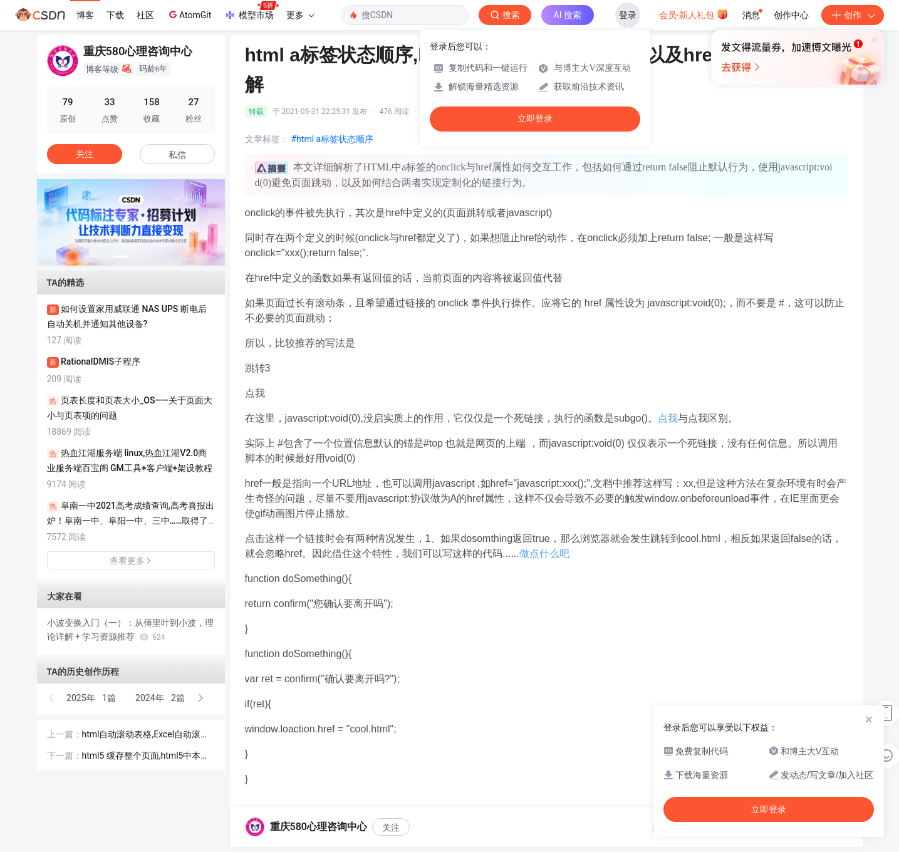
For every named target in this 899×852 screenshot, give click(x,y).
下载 (115, 15)
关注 (391, 828)
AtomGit (189, 14)
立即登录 (535, 118)
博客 (85, 15)
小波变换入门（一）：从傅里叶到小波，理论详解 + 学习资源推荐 (130, 630)
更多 (300, 15)
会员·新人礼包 (694, 14)
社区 (145, 15)
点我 (668, 418)
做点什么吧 (544, 553)
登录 (628, 15)
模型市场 (251, 11)
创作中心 (791, 15)
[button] (120, 257)
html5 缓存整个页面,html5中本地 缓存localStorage (146, 756)
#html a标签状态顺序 (332, 139)
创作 (852, 15)
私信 (177, 155)
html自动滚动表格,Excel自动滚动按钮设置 (146, 735)
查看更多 (131, 561)
